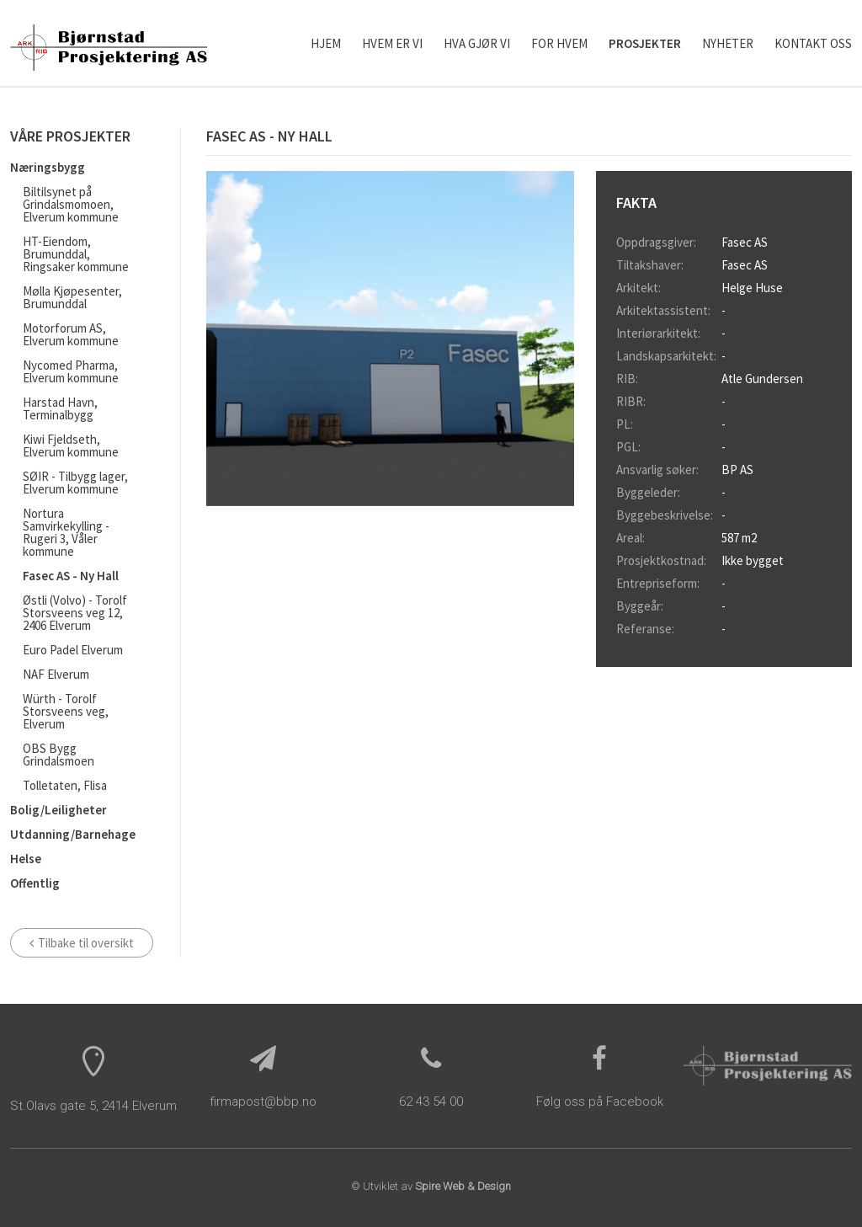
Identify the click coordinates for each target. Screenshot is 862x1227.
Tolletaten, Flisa (65, 785)
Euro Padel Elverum (73, 650)
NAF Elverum (56, 674)
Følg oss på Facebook (599, 1101)
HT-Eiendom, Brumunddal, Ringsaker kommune (76, 254)
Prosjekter (645, 43)
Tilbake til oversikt (81, 943)
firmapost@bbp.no (263, 1101)
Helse (25, 859)
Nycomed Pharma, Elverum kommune (71, 371)
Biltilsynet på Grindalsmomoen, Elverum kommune (71, 204)
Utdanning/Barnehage (73, 834)
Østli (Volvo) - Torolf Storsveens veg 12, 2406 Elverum (75, 612)
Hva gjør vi (477, 43)
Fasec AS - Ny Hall (71, 576)
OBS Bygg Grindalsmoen (58, 754)
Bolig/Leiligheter (58, 810)
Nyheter (727, 43)
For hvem (559, 43)
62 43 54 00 (431, 1101)
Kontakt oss (813, 43)
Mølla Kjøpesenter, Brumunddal (72, 297)
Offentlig (35, 883)
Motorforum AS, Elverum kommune (71, 334)
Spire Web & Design (463, 1186)
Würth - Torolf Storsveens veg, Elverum (66, 711)
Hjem (326, 43)
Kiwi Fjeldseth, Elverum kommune (71, 445)
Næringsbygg (47, 167)
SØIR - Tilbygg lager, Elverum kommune (75, 482)
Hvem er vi (392, 43)
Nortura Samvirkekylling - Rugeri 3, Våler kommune (66, 532)
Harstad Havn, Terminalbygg (60, 408)
